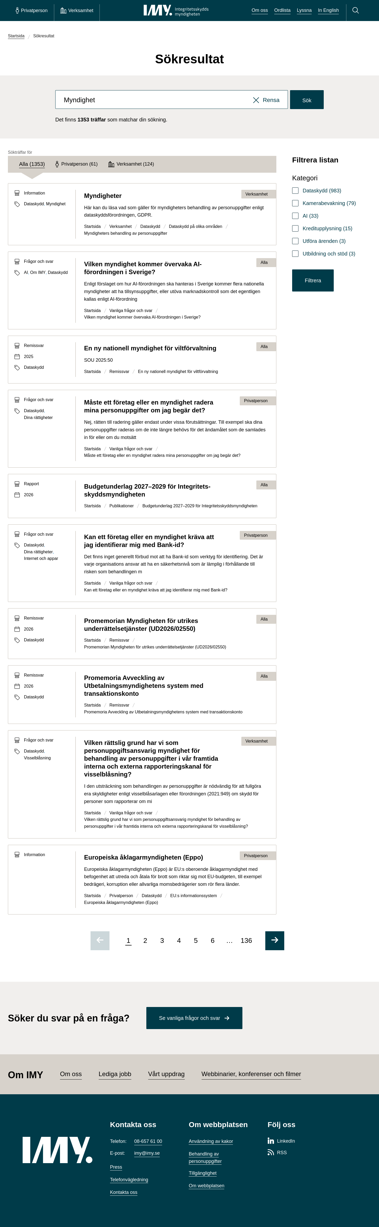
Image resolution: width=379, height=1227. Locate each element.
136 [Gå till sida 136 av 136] (246, 940)
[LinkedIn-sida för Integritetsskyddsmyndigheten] (281, 1141)
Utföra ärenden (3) (324, 241)
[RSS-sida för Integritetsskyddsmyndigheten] (277, 1153)
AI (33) (310, 215)
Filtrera (313, 280)
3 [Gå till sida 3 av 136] (162, 940)
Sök (306, 100)
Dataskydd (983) (322, 190)
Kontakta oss (123, 1192)
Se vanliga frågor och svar (189, 1018)
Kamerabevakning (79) (329, 203)
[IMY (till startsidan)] (58, 1150)
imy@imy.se (147, 1153)
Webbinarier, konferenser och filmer (251, 1073)
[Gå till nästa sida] (274, 940)
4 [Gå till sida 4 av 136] (179, 940)
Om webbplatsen (206, 1185)
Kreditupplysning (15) (327, 228)
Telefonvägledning (129, 1179)
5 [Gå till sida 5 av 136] (196, 940)
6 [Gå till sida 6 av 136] (213, 940)
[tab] (32, 164)
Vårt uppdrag (166, 1073)
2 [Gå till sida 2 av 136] (145, 940)
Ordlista (282, 10)
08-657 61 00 (148, 1141)
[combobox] (171, 99)
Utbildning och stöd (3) (329, 253)
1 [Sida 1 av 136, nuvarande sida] (128, 940)
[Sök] (356, 10)
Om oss (260, 10)
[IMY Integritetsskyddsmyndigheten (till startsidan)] (176, 10)
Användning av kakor (211, 1141)
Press (116, 1167)
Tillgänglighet (202, 1173)
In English (328, 10)
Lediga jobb (115, 1073)
